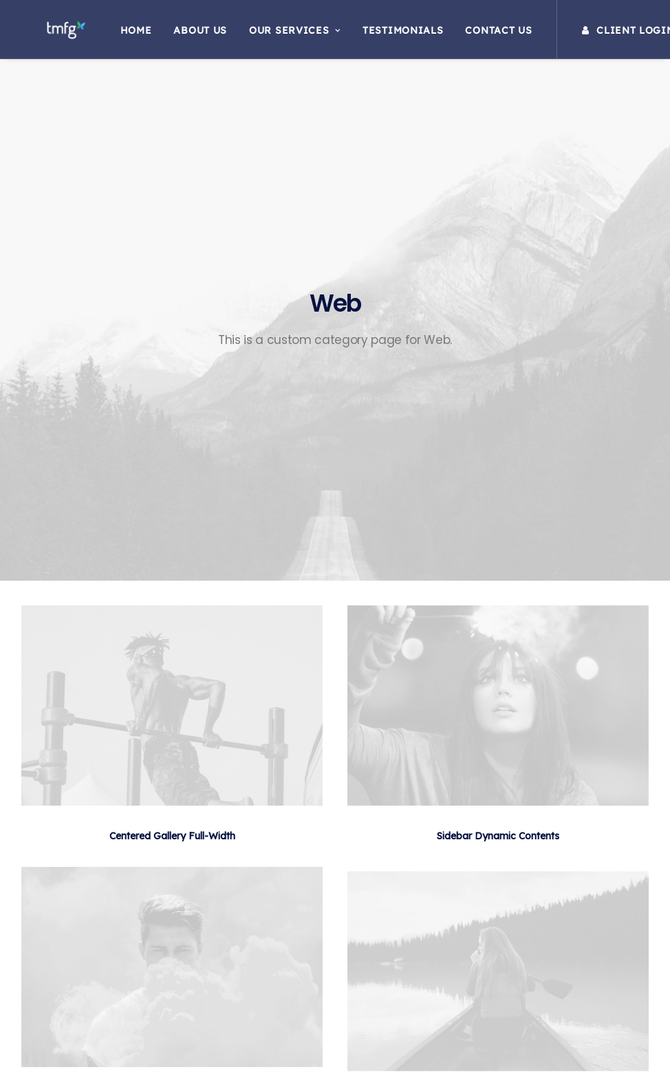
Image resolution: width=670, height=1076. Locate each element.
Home (125, 34)
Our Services (284, 34)
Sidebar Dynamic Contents (498, 522)
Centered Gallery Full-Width (172, 522)
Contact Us (488, 34)
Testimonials (392, 34)
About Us (190, 34)
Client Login (618, 34)
